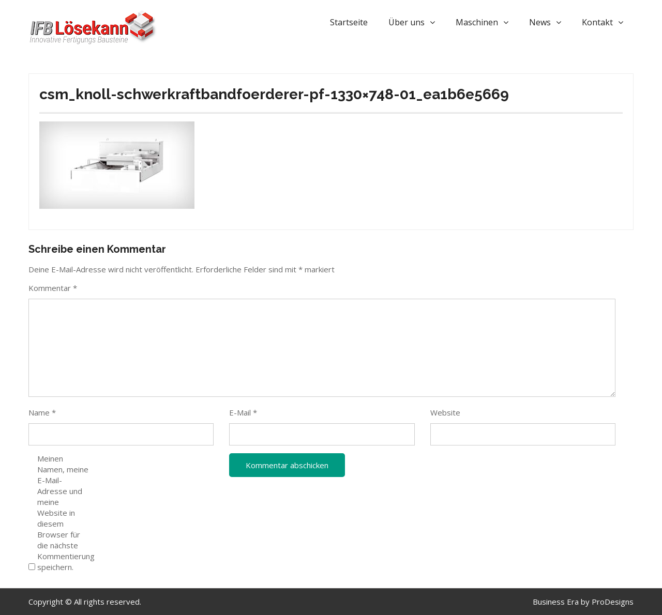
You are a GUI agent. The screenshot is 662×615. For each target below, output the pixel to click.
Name (42, 412)
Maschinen (477, 22)
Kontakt (597, 22)
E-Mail (243, 412)
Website (445, 412)
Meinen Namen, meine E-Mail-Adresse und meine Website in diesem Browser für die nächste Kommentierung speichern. (63, 512)
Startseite (349, 22)
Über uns (406, 22)
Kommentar (52, 288)
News (540, 22)
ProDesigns (613, 601)
